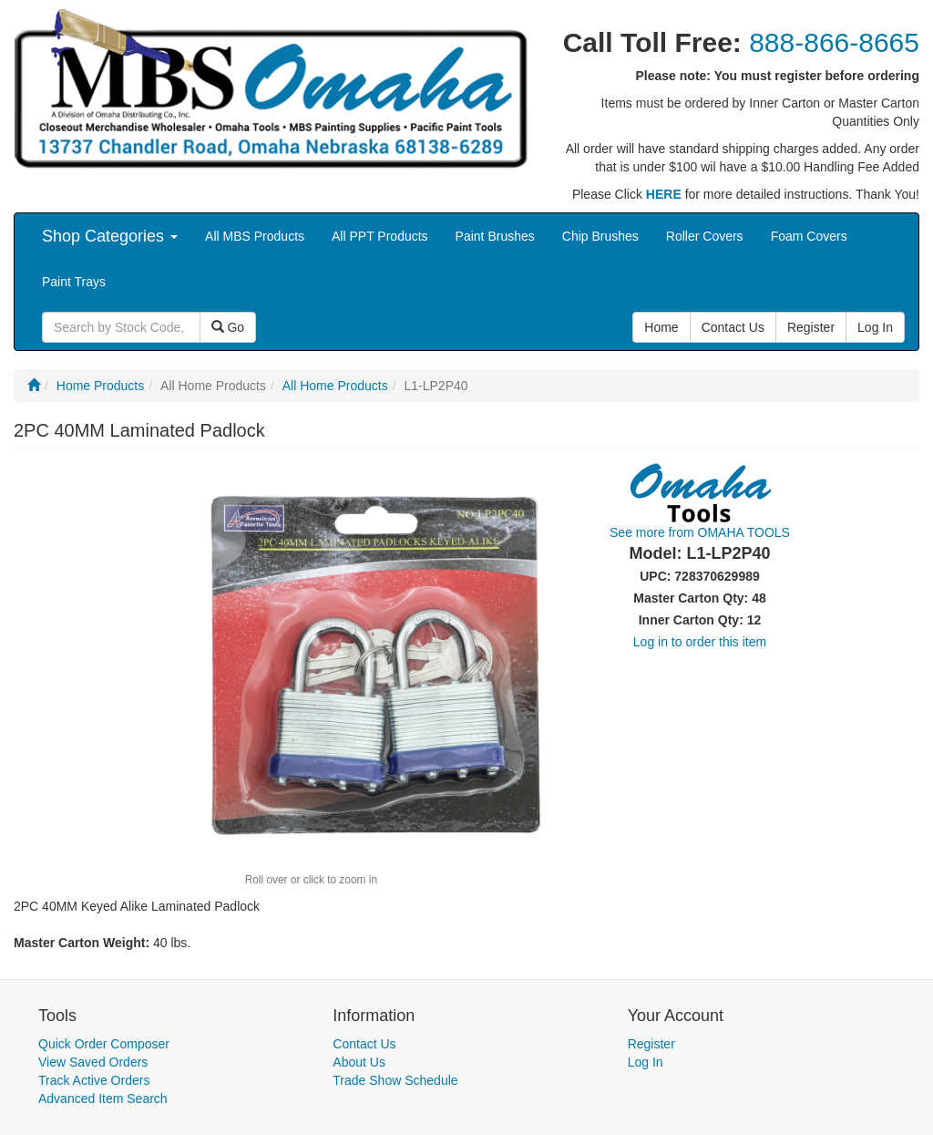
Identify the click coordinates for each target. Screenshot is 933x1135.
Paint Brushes (495, 236)
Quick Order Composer (103, 1044)
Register (651, 1044)
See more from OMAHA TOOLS (700, 532)
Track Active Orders (93, 1080)
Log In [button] (875, 327)
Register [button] (811, 327)
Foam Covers (809, 236)
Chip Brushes (600, 236)
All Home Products (335, 385)
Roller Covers (704, 236)
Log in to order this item (699, 642)
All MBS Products (254, 236)
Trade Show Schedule (395, 1080)
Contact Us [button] (733, 327)
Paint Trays (74, 281)
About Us (359, 1062)
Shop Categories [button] (110, 236)
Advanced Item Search (103, 1098)
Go (228, 327)
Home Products (100, 385)
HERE (664, 194)
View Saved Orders (93, 1062)
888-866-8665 (834, 42)
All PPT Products (380, 236)
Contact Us (364, 1044)
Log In (645, 1062)
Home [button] (661, 327)
